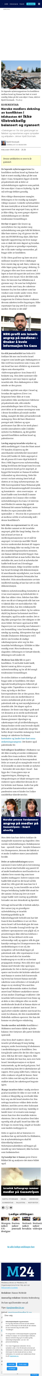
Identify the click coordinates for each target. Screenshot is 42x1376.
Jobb (6, 4)
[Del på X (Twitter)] (7, 1207)
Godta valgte (22, 1364)
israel (24, 1199)
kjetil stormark (10, 1199)
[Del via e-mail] (11, 1207)
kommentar (7, 1203)
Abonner (31, 4)
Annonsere (14, 4)
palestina (20, 1203)
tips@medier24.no (15, 1308)
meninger (33, 1199)
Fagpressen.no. (14, 1356)
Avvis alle (11, 1364)
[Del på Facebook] (3, 1207)
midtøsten (33, 1203)
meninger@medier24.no (20, 1312)
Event (22, 4)
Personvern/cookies (9, 1287)
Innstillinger (34, 1374)
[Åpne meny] (39, 4)
